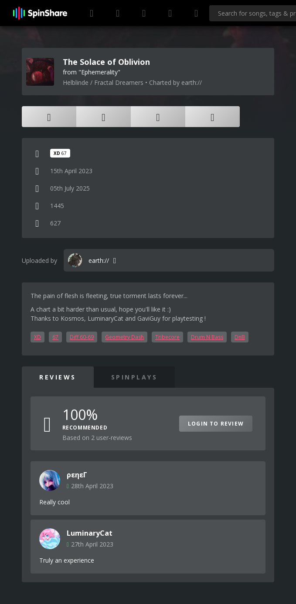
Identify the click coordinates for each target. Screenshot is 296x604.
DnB (240, 337)
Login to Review (216, 423)
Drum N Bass (207, 337)
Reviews (57, 377)
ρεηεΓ (77, 475)
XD (37, 337)
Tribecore (167, 337)
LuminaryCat (89, 533)
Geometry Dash (124, 337)
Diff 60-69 (82, 337)
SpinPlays (134, 377)
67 (55, 337)
